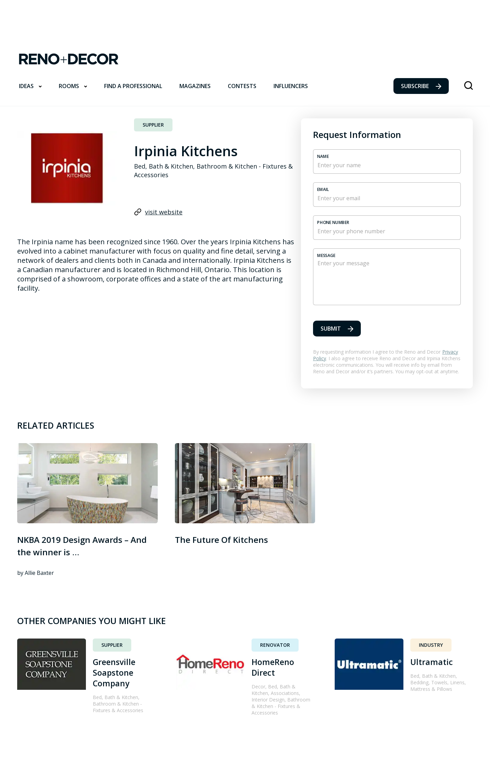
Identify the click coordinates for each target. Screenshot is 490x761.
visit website (158, 212)
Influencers (291, 86)
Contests (242, 86)
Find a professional (133, 86)
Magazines (195, 86)
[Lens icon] (468, 86)
